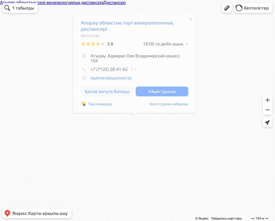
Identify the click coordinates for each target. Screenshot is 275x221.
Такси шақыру (100, 105)
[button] (227, 8)
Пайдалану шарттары (226, 218)
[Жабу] (190, 20)
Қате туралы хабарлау (169, 105)
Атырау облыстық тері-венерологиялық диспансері (127, 27)
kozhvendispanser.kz (111, 79)
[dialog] (134, 64)
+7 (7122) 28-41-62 (104, 70)
